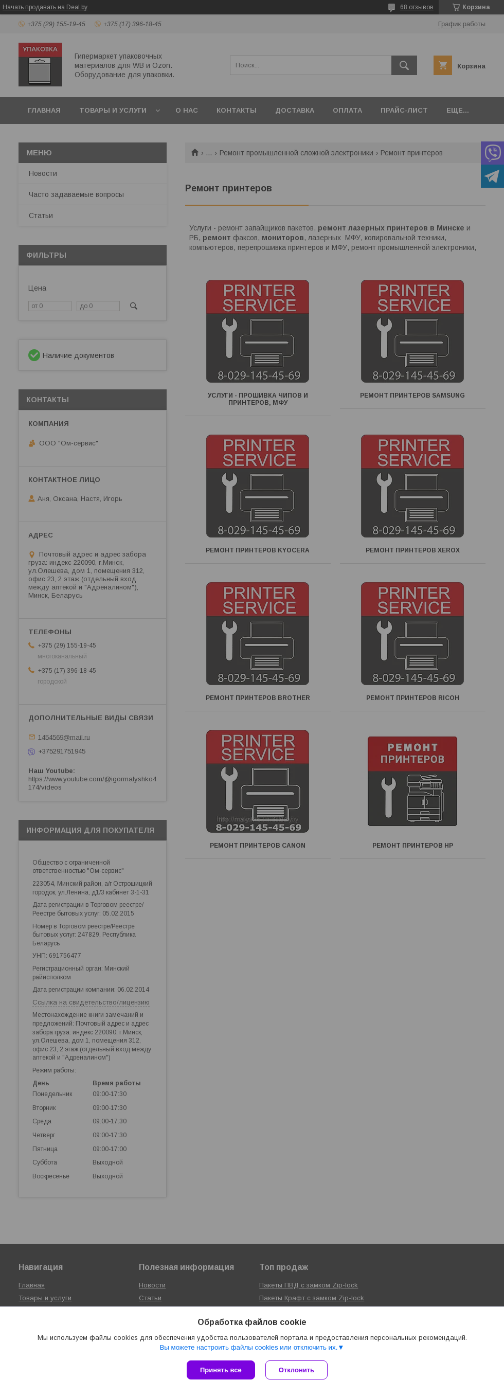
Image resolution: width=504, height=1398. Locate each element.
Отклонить (296, 1370)
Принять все (221, 1370)
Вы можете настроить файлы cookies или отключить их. (248, 1347)
